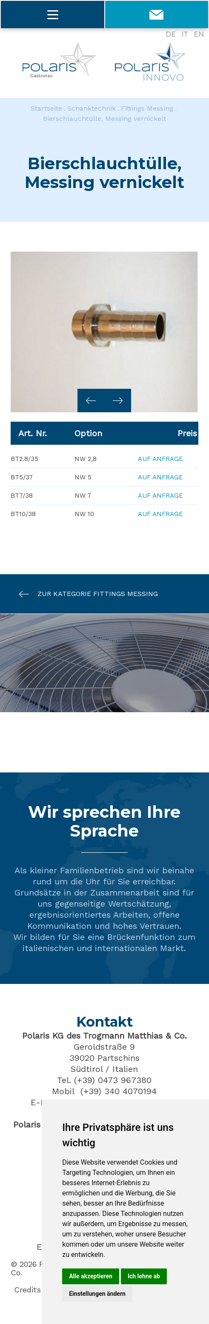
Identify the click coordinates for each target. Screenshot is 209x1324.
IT (184, 34)
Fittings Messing (147, 108)
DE (171, 34)
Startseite (46, 108)
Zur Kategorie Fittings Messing (84, 594)
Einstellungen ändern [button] (97, 1293)
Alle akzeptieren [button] (90, 1276)
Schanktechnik (91, 108)
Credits (27, 1290)
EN (199, 34)
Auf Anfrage (160, 459)
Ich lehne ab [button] (144, 1276)
